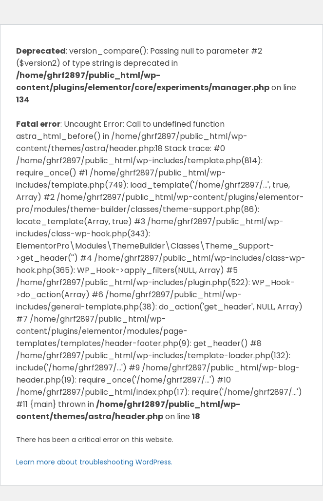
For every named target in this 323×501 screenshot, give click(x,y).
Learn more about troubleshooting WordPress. (94, 462)
